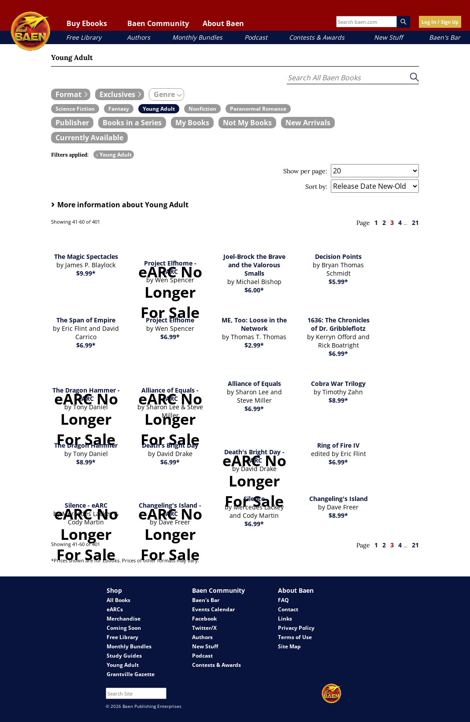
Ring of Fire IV (338, 445)
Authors (138, 37)
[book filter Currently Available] (89, 137)
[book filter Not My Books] (247, 122)
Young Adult (123, 665)
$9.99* (86, 273)
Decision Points (338, 256)
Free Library (83, 37)
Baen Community (158, 23)
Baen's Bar (444, 37)
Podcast (255, 37)
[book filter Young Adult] (158, 108)
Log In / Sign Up (440, 22)
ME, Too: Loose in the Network (254, 324)
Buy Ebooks (87, 23)
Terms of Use (295, 637)
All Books (118, 600)
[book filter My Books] (192, 122)
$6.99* (86, 345)
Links (285, 618)
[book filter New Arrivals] (308, 122)
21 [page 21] (415, 222)
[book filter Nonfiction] (202, 108)
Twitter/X (204, 628)
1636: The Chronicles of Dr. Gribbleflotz (338, 324)
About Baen (223, 23)
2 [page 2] (384, 222)
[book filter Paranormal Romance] (258, 108)
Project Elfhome (170, 320)
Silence (254, 498)
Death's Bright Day (170, 445)
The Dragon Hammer (86, 445)
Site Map (289, 646)
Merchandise (124, 618)
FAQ (283, 600)
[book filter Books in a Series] (132, 122)
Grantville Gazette (131, 674)
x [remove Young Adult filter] (97, 154)
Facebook (204, 618)
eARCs (115, 609)
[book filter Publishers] (72, 122)
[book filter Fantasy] (118, 108)
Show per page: (305, 171)
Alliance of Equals (254, 383)
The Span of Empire (85, 320)
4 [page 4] (400, 222)
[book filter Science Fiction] (75, 108)
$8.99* (338, 400)
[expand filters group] (70, 94)
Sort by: (316, 187)
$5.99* (338, 281)
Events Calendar (213, 609)
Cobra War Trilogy (338, 383)
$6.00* (254, 290)
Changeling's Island (338, 498)
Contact (288, 609)
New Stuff (388, 37)
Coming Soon (124, 628)
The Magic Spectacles (86, 256)
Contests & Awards (316, 37)
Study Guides (124, 655)
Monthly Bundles (197, 37)
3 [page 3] (392, 222)
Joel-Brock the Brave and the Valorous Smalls (254, 264)
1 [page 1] (376, 222)
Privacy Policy (296, 628)
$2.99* (254, 345)
